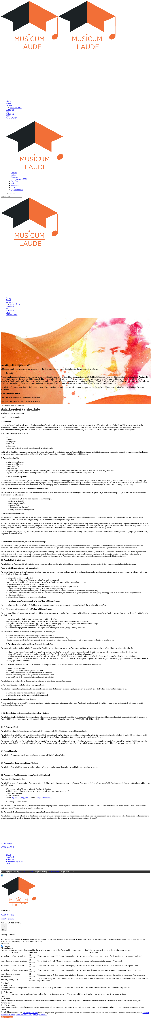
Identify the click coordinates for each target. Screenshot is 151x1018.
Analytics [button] (4, 996)
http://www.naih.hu (45, 798)
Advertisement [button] (6, 1003)
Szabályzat (10, 859)
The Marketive (53, 871)
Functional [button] (5, 983)
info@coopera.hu (7, 843)
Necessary (7, 946)
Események (10, 857)
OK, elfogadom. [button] (7, 1017)
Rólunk (8, 855)
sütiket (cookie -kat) (30, 1013)
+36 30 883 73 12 (7, 847)
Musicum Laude (26, 871)
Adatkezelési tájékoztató (15, 861)
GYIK (8, 864)
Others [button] (3, 1009)
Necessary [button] (5, 944)
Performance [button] (6, 990)
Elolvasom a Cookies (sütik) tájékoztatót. (31, 1015)
